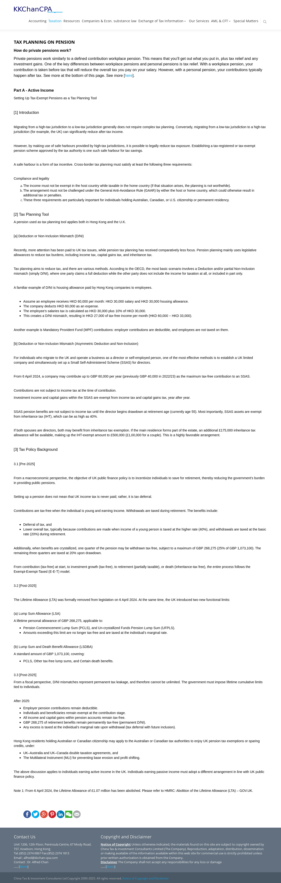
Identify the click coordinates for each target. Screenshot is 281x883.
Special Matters (246, 21)
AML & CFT (221, 21)
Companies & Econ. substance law (109, 21)
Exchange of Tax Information (162, 21)
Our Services (199, 21)
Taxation (55, 21)
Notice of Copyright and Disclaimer (145, 878)
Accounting (38, 21)
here (129, 76)
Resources (71, 21)
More (23, 866)
